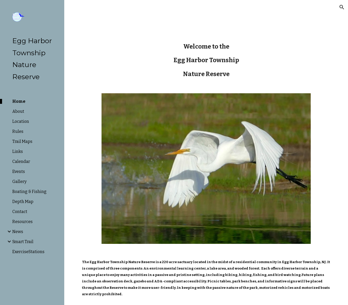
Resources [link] (22, 221)
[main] (206, 60)
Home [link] (18, 101)
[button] (342, 7)
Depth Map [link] (22, 201)
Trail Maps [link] (22, 141)
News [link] (17, 231)
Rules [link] (17, 131)
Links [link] (17, 151)
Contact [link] (19, 211)
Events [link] (18, 171)
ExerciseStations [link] (28, 251)
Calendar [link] (21, 161)
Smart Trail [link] (22, 241)
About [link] (18, 111)
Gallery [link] (19, 181)
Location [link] (20, 121)
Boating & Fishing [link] (29, 191)
